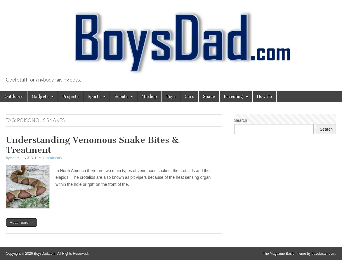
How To (264, 96)
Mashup (149, 96)
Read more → (21, 222)
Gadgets (40, 96)
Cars (189, 96)
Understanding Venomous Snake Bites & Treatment (92, 145)
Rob (13, 157)
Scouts (121, 96)
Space (209, 96)
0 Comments (52, 157)
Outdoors (13, 96)
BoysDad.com (44, 254)
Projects (71, 96)
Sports (94, 96)
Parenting (233, 96)
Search (240, 120)
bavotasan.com (323, 254)
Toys (171, 96)
